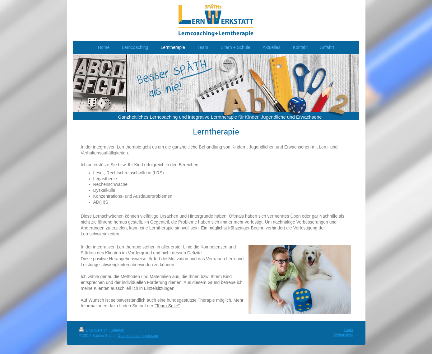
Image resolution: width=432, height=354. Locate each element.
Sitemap (117, 330)
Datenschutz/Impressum (138, 335)
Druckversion (94, 330)
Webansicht (343, 335)
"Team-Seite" (167, 305)
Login (348, 330)
